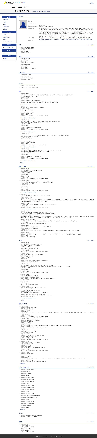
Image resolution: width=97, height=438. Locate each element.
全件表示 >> (22, 162)
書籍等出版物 (7, 37)
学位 (5, 22)
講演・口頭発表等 (8, 41)
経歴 (5, 24)
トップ (13, 7)
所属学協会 (6, 26)
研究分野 (6, 29)
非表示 (92, 44)
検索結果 (20, 7)
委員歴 (5, 58)
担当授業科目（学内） (9, 47)
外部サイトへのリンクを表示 (28, 104)
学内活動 (6, 53)
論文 (5, 34)
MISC (5, 39)
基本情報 (6, 19)
